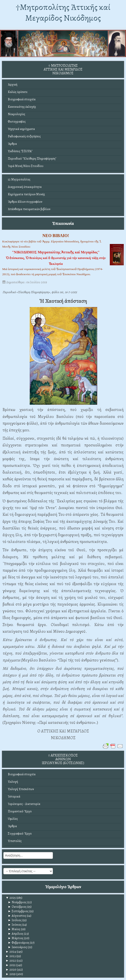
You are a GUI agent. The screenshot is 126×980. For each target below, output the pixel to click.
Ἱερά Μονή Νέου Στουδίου (25, 166)
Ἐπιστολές (15, 841)
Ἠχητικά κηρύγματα (21, 129)
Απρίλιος (15, 934)
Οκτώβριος (17, 907)
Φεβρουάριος (18, 942)
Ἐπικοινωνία (63, 223)
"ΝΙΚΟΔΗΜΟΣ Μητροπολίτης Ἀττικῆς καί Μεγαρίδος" (56, 252)
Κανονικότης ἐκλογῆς (22, 107)
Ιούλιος (15, 920)
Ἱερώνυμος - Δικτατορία (24, 804)
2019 (11, 974)
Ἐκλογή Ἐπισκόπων (21, 789)
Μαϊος (14, 929)
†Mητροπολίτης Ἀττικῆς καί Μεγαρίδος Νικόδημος (63, 12)
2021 (11, 965)
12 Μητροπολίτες (19, 179)
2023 (11, 956)
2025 (11, 898)
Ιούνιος (15, 925)
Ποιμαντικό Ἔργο (20, 811)
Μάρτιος (15, 938)
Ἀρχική (12, 84)
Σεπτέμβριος (18, 911)
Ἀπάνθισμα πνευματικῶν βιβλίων (29, 209)
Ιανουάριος (17, 947)
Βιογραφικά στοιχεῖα (22, 99)
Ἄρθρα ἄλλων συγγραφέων (25, 202)
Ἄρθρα (12, 144)
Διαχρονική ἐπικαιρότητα (25, 187)
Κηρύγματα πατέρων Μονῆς (26, 194)
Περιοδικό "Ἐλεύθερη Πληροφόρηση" (32, 158)
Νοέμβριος (17, 902)
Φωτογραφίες (17, 121)
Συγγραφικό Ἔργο (20, 833)
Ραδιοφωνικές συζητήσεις (24, 136)
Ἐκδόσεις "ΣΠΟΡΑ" (20, 151)
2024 (11, 951)
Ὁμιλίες (13, 819)
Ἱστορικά (14, 796)
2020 (11, 969)
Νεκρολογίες (16, 114)
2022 (11, 960)
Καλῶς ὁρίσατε (17, 92)
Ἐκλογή (13, 782)
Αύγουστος (17, 916)
